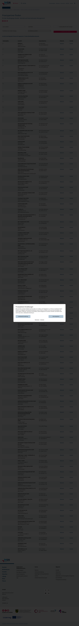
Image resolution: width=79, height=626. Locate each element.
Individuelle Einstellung (23, 316)
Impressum (42, 319)
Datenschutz (37, 319)
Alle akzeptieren (56, 316)
